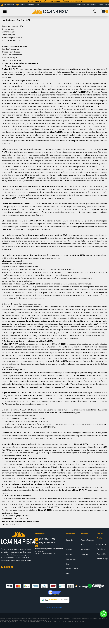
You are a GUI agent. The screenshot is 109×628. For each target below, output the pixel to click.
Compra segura (8, 32)
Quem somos (8, 29)
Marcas (68, 545)
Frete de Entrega (9, 57)
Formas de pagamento (12, 55)
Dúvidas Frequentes (10, 49)
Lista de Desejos (102, 559)
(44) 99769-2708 (7, 5)
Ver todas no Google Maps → (54, 607)
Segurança (85, 554)
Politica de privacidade (12, 37)
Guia (67, 564)
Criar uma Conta (102, 544)
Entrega (68, 550)
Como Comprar (71, 559)
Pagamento (70, 554)
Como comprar (8, 35)
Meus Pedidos (91, 4)
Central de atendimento (12, 60)
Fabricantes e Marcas (11, 40)
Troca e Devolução (87, 540)
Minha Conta (81, 4)
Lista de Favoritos (103, 4)
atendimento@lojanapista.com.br (49, 549)
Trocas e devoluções (11, 52)
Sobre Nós (69, 540)
